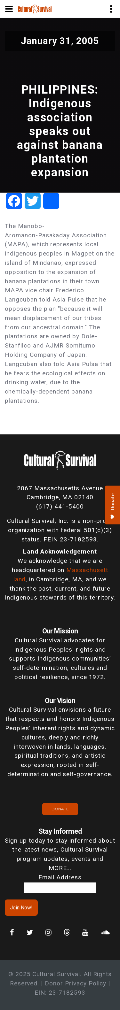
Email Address (59, 877)
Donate (60, 809)
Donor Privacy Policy (75, 983)
